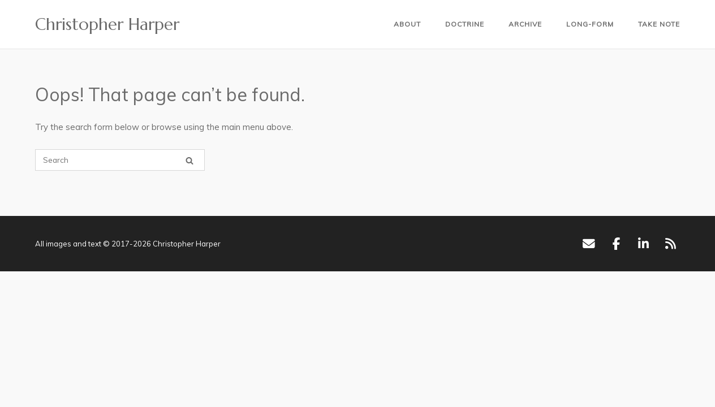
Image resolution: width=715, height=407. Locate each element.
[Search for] (120, 160)
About (407, 24)
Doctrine (464, 24)
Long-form (590, 24)
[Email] (588, 243)
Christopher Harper (107, 24)
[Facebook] (616, 243)
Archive (525, 24)
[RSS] (670, 243)
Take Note (659, 24)
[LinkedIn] (643, 243)
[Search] (189, 160)
